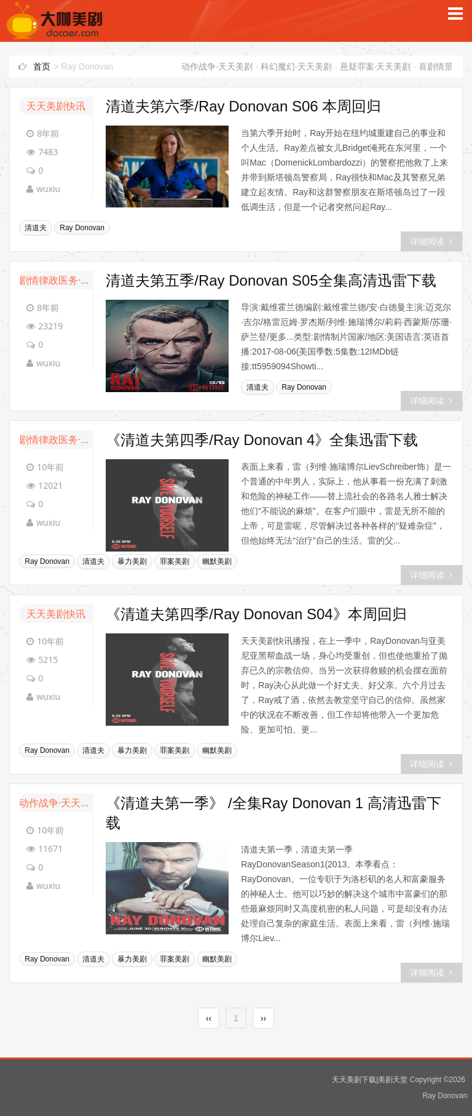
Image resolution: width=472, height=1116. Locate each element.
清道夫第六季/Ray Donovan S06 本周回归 (243, 106)
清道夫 (36, 227)
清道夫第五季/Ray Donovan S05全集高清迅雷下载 (271, 280)
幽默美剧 (217, 561)
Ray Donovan (82, 227)
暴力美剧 (132, 561)
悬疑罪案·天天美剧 (375, 66)
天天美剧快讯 (55, 106)
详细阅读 (431, 241)
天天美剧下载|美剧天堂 (369, 1079)
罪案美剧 (174, 561)
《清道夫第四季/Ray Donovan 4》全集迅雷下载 (262, 440)
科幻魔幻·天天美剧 (296, 66)
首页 (41, 66)
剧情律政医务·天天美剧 (56, 280)
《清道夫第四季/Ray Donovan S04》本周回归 (256, 614)
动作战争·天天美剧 (217, 66)
